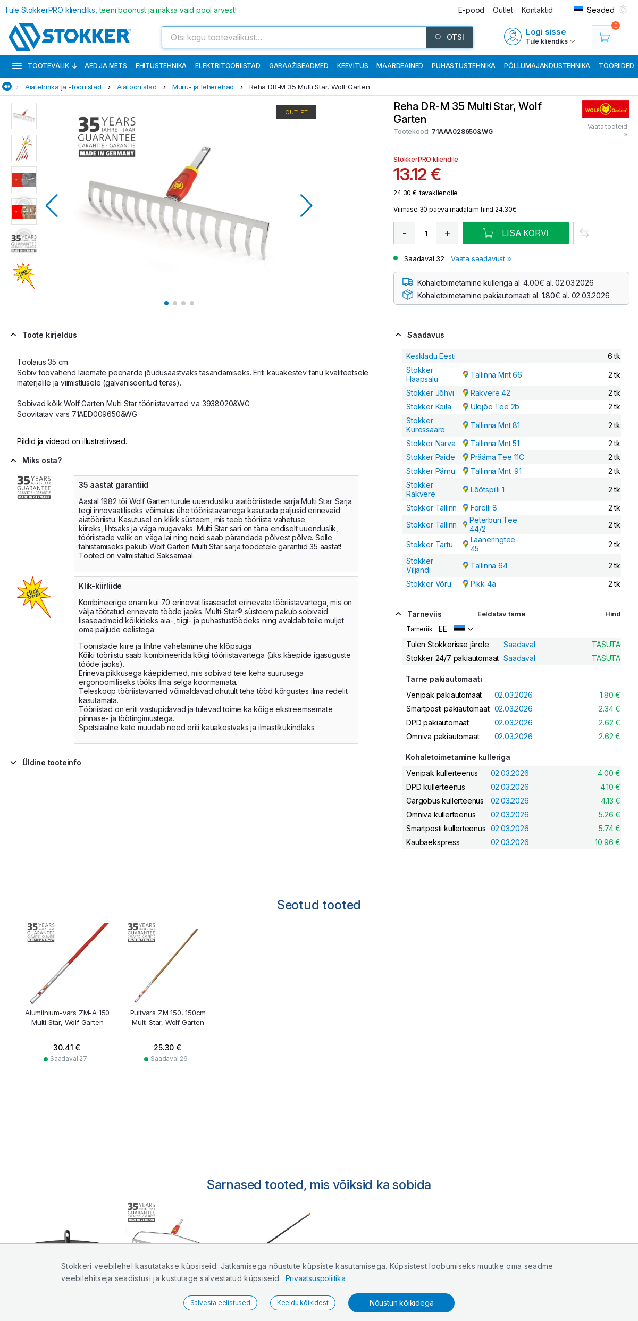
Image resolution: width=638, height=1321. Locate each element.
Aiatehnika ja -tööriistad (63, 86)
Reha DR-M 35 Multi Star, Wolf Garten (309, 86)
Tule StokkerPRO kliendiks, (120, 9)
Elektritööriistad (228, 66)
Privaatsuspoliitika (316, 1278)
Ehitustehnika (161, 66)
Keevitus (352, 66)
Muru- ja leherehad (203, 86)
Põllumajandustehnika (547, 66)
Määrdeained (399, 66)
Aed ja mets (106, 66)
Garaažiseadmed (299, 66)
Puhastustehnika (464, 66)
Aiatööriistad (137, 86)
